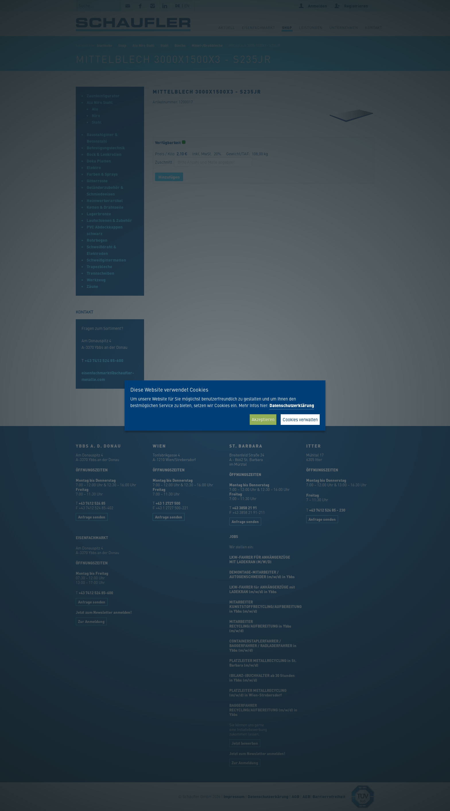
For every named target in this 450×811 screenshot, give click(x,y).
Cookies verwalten (300, 419)
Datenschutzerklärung (291, 405)
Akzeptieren (263, 419)
